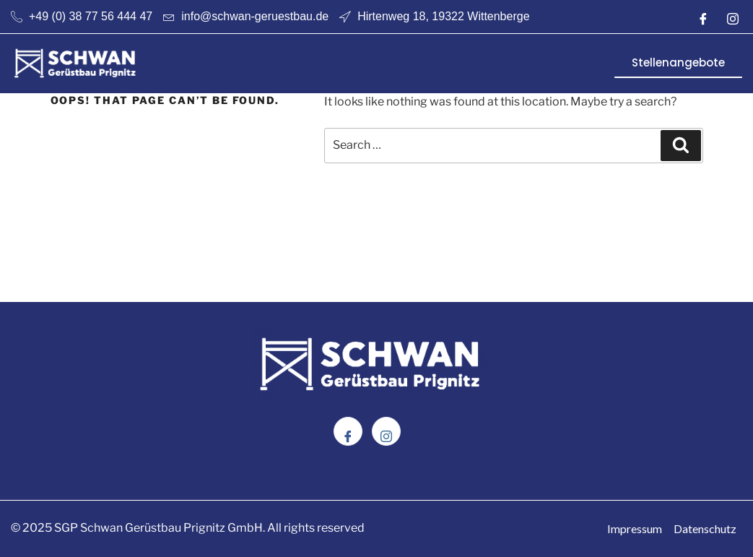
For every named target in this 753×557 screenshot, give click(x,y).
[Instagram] (733, 16)
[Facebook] (703, 16)
